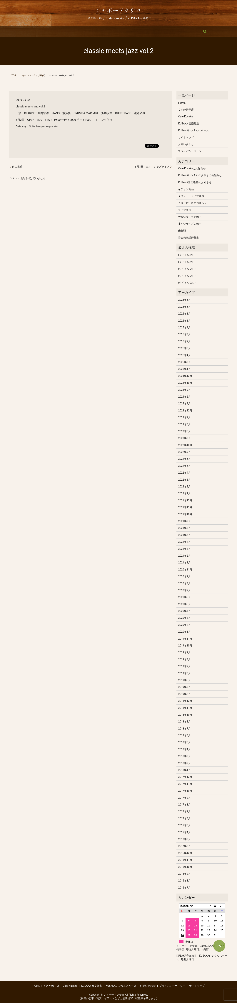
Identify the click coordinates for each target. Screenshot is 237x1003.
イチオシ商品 (186, 189)
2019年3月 (184, 686)
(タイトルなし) (187, 254)
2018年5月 (184, 742)
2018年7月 (184, 728)
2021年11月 (185, 507)
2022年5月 (184, 465)
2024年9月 (184, 389)
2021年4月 (184, 541)
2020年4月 (184, 610)
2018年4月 (184, 749)
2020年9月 (184, 576)
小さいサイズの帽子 (189, 223)
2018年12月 (185, 700)
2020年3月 (184, 617)
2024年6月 (184, 396)
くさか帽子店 (66, 31)
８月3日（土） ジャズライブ (151, 166)
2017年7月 (184, 811)
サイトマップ (186, 137)
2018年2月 (184, 763)
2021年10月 (185, 514)
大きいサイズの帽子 (189, 216)
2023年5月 (184, 431)
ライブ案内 (184, 209)
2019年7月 (184, 666)
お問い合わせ (172, 31)
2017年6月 (184, 818)
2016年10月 (185, 866)
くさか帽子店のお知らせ (192, 203)
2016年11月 (185, 859)
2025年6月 (184, 348)
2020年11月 (185, 569)
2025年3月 (184, 362)
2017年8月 (184, 804)
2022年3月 (184, 479)
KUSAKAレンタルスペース (143, 31)
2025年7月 (184, 341)
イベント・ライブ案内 (33, 75)
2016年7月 (184, 887)
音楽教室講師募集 (188, 237)
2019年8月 (184, 659)
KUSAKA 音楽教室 (111, 31)
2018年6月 (184, 735)
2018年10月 (185, 714)
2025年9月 (184, 327)
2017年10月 (185, 790)
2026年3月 (184, 313)
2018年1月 (184, 770)
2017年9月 (184, 797)
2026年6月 (184, 299)
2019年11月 (185, 638)
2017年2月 (184, 846)
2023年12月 (185, 410)
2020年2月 (184, 624)
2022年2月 (184, 486)
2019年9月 (184, 652)
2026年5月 (184, 306)
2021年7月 (184, 534)
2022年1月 (184, 493)
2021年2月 (184, 555)
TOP (13, 75)
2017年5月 (184, 825)
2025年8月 (184, 334)
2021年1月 (184, 562)
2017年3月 (184, 839)
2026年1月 (184, 320)
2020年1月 (184, 631)
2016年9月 (184, 873)
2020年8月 (184, 583)
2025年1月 (184, 368)
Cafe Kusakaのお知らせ (192, 168)
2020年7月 (184, 590)
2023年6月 (184, 424)
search (189, 31)
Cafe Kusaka (87, 31)
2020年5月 (184, 604)
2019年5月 (184, 680)
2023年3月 (184, 438)
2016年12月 (185, 853)
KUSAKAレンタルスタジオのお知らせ (200, 175)
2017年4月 (184, 832)
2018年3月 (184, 756)
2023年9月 (184, 417)
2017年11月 (185, 783)
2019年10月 (185, 645)
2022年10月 (185, 445)
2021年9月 (184, 521)
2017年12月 (185, 776)
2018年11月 (185, 707)
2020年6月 (184, 597)
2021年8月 (184, 527)
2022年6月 (184, 458)
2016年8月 (184, 880)
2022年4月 (184, 472)
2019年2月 (184, 694)
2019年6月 (184, 673)
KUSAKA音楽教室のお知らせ (194, 182)
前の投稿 (17, 166)
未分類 (182, 230)
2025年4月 (184, 355)
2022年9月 (184, 451)
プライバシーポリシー (191, 151)
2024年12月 (185, 375)
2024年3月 (184, 403)
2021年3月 (184, 548)
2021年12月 (185, 500)
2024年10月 (185, 382)
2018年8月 (184, 721)
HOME (48, 31)
